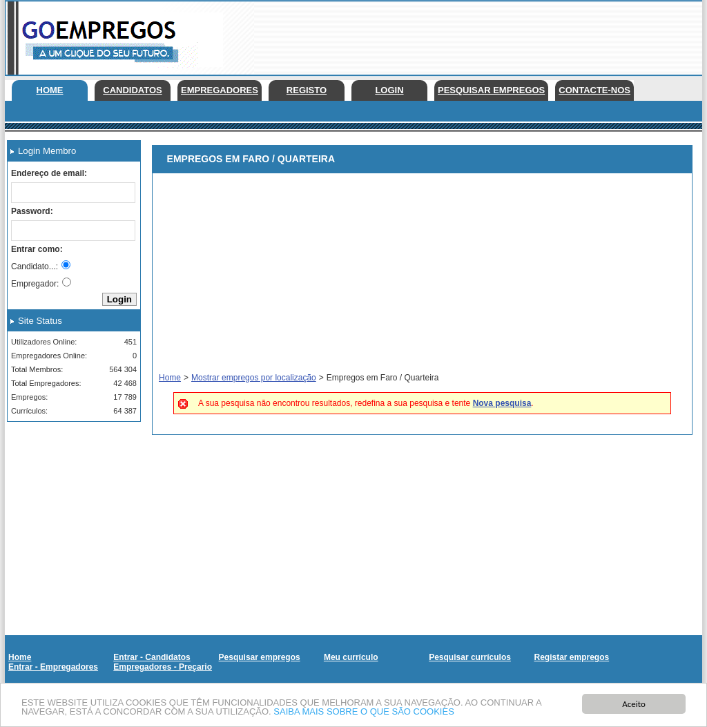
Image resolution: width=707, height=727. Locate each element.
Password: (32, 211)
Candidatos (132, 90)
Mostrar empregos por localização (253, 377)
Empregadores (219, 90)
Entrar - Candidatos (151, 657)
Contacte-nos (594, 90)
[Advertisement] (69, 501)
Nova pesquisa (502, 403)
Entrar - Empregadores (53, 667)
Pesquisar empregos (491, 90)
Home (50, 90)
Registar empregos (571, 657)
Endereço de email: (49, 173)
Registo (307, 90)
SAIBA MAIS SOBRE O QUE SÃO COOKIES (363, 713)
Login (389, 90)
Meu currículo (351, 657)
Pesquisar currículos (470, 657)
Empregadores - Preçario (162, 667)
